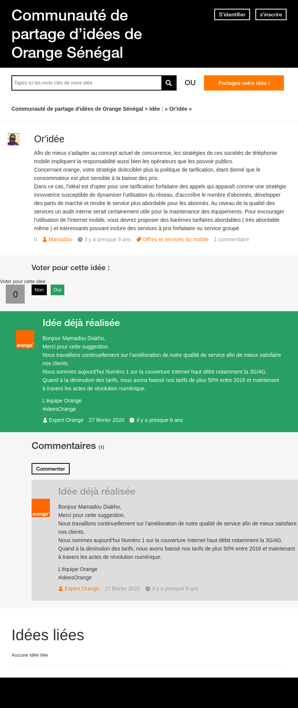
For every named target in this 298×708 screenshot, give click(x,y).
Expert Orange (66, 420)
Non (39, 290)
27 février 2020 (106, 420)
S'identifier (232, 14)
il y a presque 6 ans (160, 420)
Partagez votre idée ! (244, 83)
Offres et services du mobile (176, 239)
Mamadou (60, 239)
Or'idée (49, 139)
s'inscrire (271, 14)
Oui (57, 290)
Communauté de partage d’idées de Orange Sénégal (76, 33)
